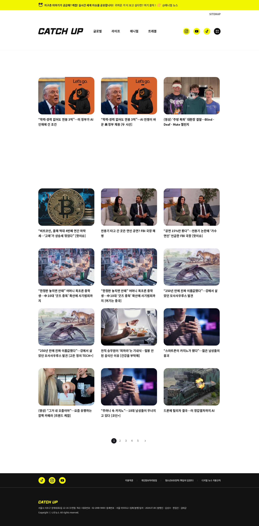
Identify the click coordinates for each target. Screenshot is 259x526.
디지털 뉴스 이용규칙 (211, 480)
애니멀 (134, 31)
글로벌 (97, 31)
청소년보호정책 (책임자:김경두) (179, 480)
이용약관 (129, 480)
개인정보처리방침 (149, 480)
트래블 (152, 31)
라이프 (116, 31)
